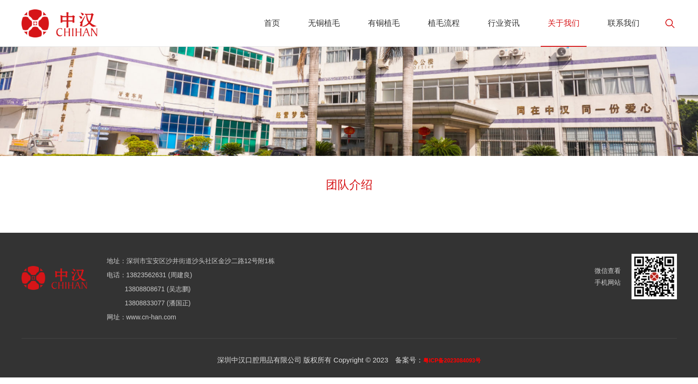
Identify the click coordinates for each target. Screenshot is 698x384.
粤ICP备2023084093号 (452, 360)
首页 (272, 23)
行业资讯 (504, 23)
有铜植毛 (384, 23)
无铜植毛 (324, 23)
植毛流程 (444, 23)
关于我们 (564, 23)
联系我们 (623, 23)
